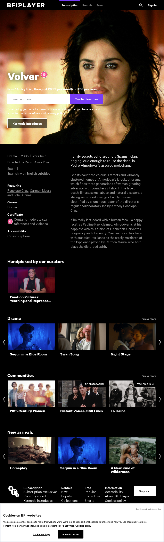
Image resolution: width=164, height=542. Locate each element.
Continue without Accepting (148, 510)
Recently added (35, 496)
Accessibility (114, 491)
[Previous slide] (4, 343)
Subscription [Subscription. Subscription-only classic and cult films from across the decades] (69, 5)
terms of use (32, 113)
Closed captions (18, 236)
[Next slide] (160, 343)
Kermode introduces (38, 500)
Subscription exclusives (40, 491)
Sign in (152, 5)
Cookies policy (115, 500)
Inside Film (92, 496)
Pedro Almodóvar (37, 162)
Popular (67, 496)
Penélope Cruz (17, 190)
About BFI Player (117, 496)
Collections (69, 500)
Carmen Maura (40, 190)
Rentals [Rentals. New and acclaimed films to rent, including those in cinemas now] (87, 5)
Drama (12, 207)
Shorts (89, 500)
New (64, 491)
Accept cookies (70, 535)
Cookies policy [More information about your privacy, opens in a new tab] (83, 527)
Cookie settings (41, 535)
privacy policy (56, 113)
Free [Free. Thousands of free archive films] (100, 5)
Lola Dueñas (22, 195)
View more (149, 318)
